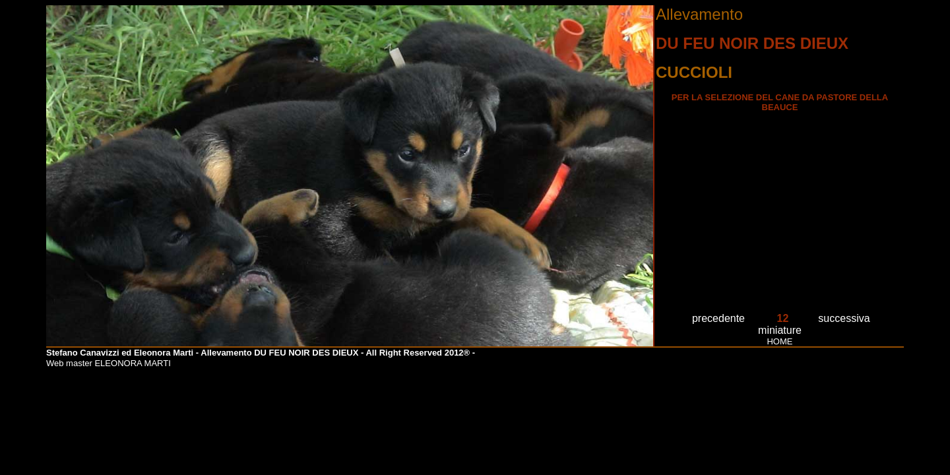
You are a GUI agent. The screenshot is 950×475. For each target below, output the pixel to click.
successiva (844, 318)
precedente (718, 318)
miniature (780, 330)
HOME (779, 341)
